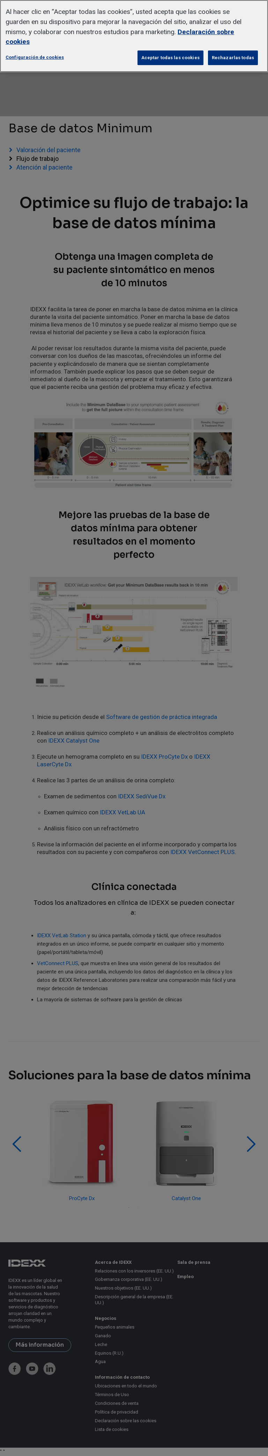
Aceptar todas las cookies (170, 57)
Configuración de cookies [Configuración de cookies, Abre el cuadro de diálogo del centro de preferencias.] (35, 57)
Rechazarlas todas (233, 57)
